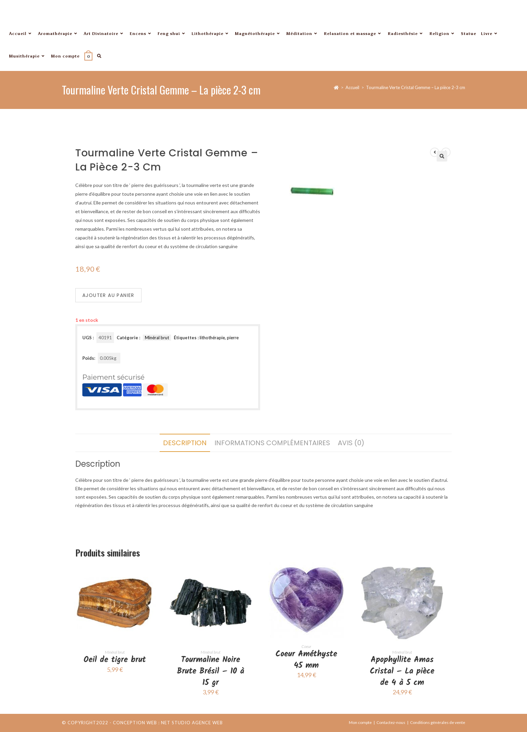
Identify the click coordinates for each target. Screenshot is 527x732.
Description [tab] (185, 443)
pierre (233, 337)
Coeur (306, 646)
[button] (426, 179)
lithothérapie (212, 337)
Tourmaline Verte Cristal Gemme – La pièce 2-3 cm (415, 87)
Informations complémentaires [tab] (272, 443)
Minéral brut (157, 337)
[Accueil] (336, 87)
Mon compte (360, 722)
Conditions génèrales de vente (437, 722)
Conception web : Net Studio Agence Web (168, 722)
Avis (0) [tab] (351, 443)
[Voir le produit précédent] (420, 175)
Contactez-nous (390, 722)
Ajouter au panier (108, 295)
